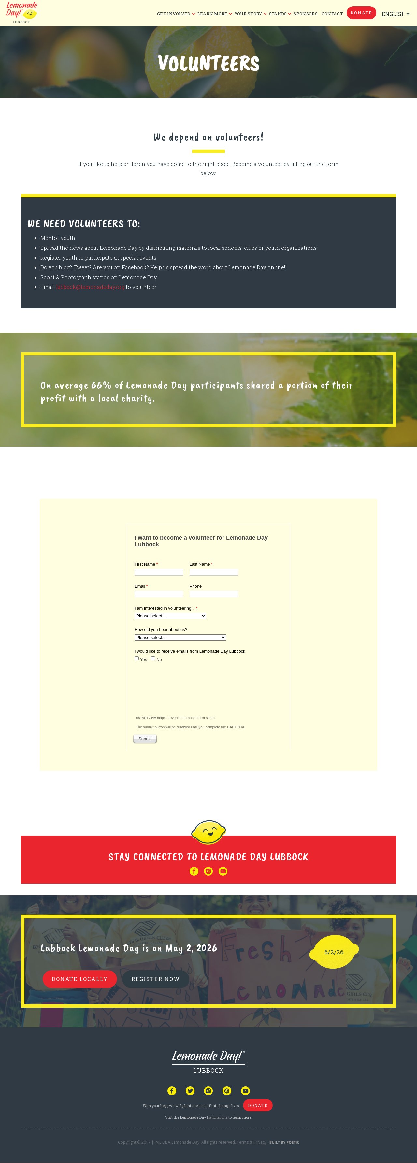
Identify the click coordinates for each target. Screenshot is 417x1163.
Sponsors (305, 14)
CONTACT (332, 14)
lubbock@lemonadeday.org (90, 286)
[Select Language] (394, 14)
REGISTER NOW (155, 978)
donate (361, 13)
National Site (217, 1117)
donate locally (80, 978)
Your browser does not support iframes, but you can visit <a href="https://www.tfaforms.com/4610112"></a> (208, 635)
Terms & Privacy (251, 1142)
